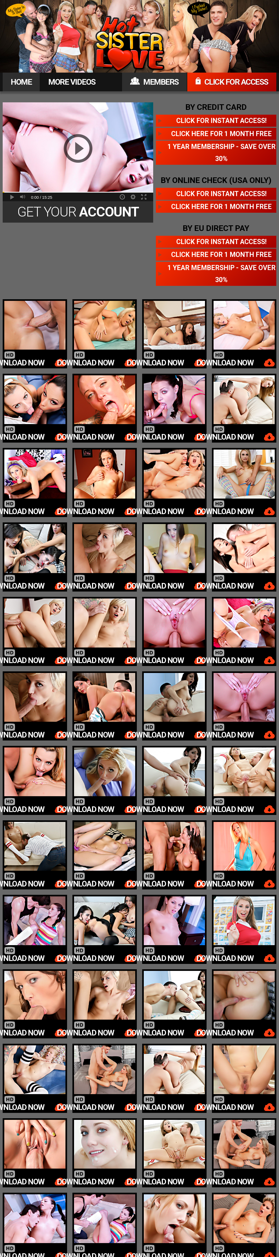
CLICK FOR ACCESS (231, 82)
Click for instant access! (221, 121)
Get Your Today (78, 213)
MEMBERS (154, 82)
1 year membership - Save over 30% (221, 153)
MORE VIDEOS (72, 82)
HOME (21, 82)
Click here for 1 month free (221, 134)
